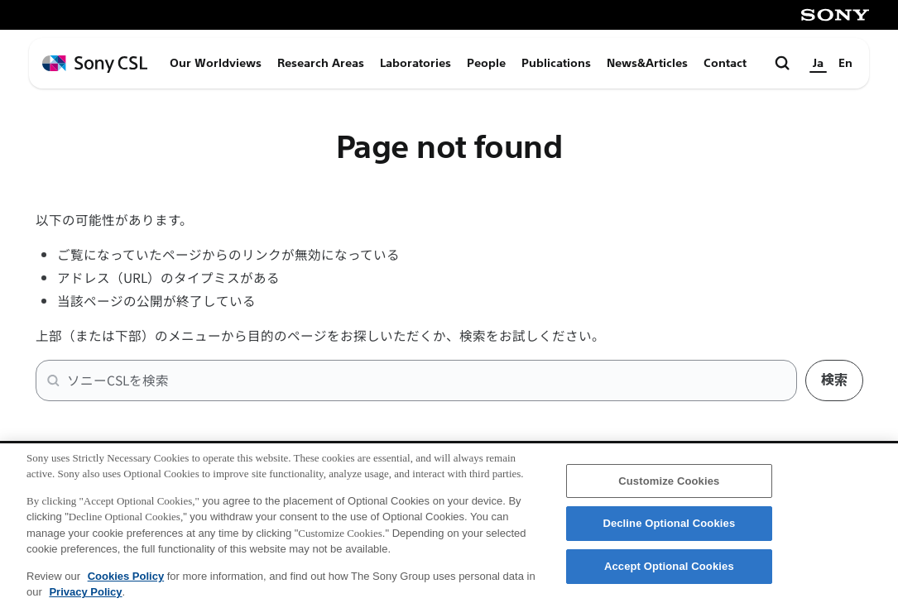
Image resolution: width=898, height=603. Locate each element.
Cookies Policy (126, 584)
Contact (725, 63)
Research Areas (320, 63)
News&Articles (647, 63)
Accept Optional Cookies (669, 574)
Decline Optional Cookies (669, 531)
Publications (556, 63)
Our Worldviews (216, 63)
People (486, 63)
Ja (818, 63)
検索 (834, 380)
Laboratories (415, 63)
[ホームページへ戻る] (94, 64)
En (845, 63)
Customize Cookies (668, 489)
